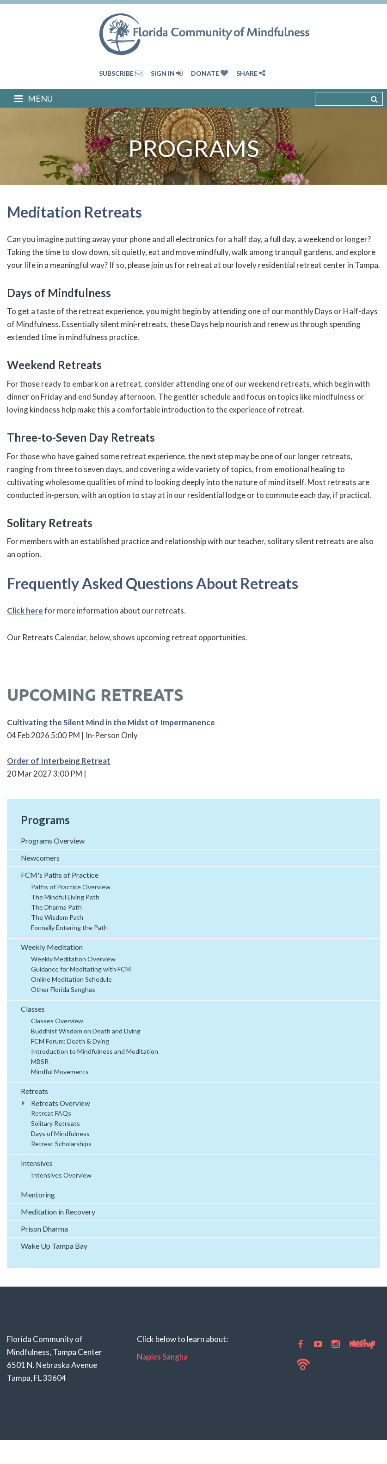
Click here (25, 610)
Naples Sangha (162, 1356)
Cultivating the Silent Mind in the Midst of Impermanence (111, 722)
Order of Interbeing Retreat (59, 760)
